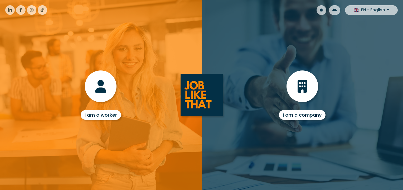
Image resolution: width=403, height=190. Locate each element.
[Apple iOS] (321, 10)
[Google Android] (334, 10)
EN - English (370, 10)
